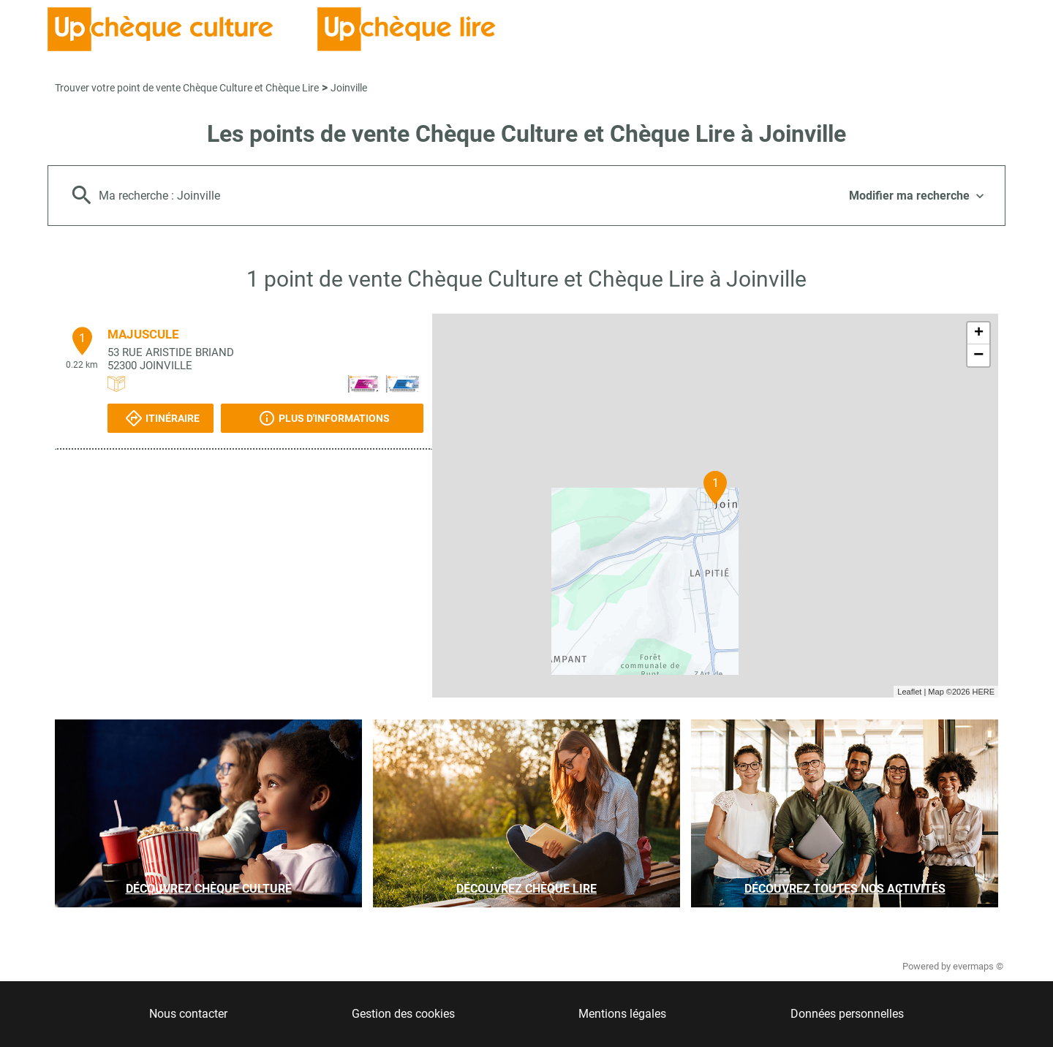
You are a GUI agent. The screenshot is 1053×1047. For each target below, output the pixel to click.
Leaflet (909, 691)
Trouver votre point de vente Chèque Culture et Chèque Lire (187, 88)
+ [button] (979, 333)
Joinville (349, 88)
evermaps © (978, 966)
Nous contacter (188, 1014)
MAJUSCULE (143, 334)
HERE (983, 691)
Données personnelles (847, 1014)
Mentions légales (622, 1014)
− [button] (978, 355)
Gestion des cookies (403, 1014)
